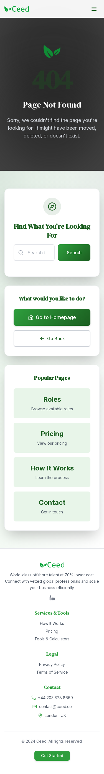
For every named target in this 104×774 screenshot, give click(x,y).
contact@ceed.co (55, 706)
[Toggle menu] (94, 8)
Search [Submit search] (74, 252)
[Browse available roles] (52, 403)
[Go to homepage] (16, 9)
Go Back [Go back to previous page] (52, 338)
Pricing (52, 631)
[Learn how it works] (52, 472)
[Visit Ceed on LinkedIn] (52, 598)
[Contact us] (52, 506)
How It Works (52, 623)
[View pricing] (52, 438)
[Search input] (34, 252)
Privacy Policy (52, 664)
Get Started (52, 755)
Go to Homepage (52, 317)
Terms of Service (52, 672)
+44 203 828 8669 (55, 697)
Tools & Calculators (52, 638)
